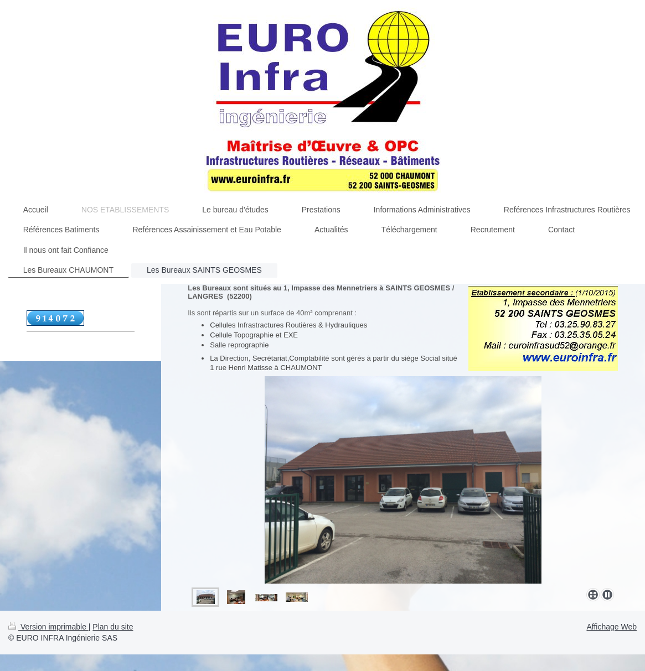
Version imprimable (48, 626)
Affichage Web (611, 626)
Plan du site (112, 626)
